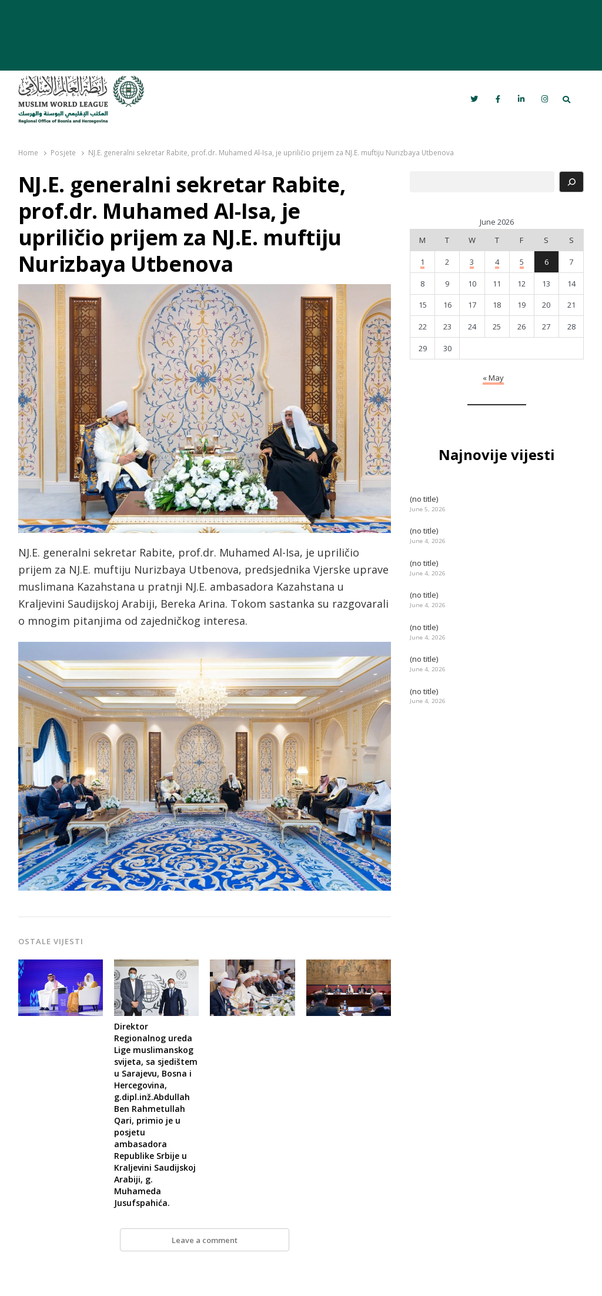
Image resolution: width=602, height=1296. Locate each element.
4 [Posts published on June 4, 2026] (497, 261)
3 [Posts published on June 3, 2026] (472, 261)
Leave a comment (205, 1240)
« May (493, 377)
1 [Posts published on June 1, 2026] (422, 261)
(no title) (424, 499)
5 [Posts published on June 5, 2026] (522, 261)
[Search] (571, 181)
